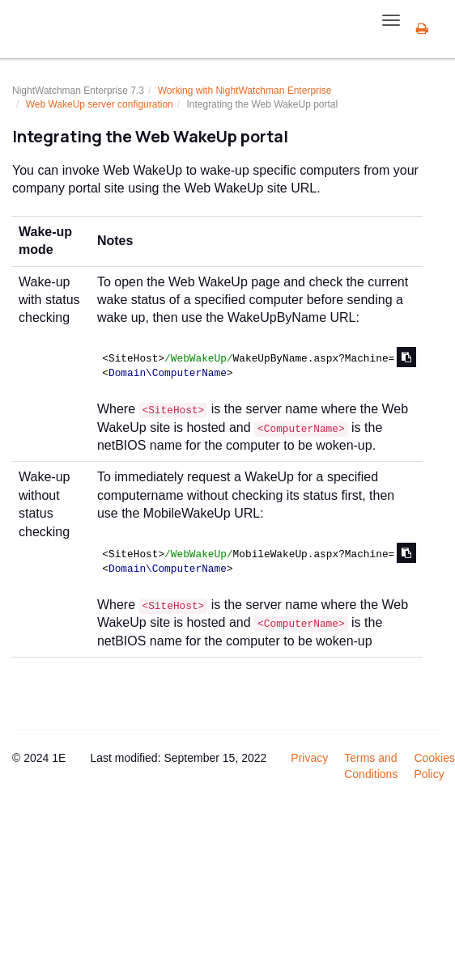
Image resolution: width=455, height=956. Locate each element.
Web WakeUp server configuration (99, 104)
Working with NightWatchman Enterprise (245, 90)
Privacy (309, 757)
